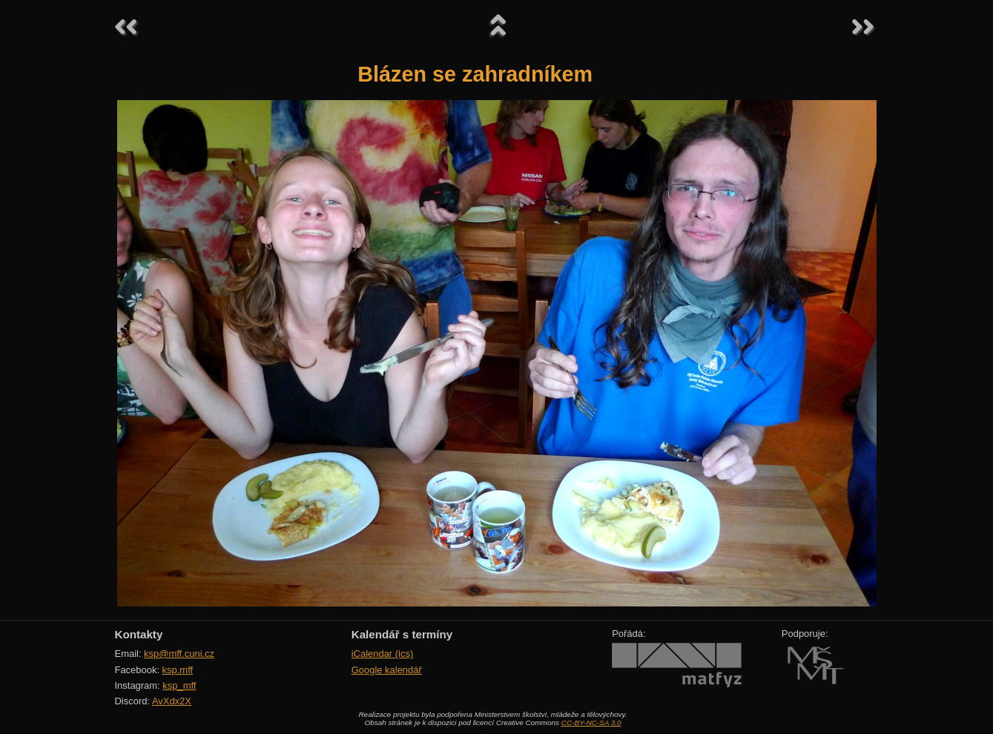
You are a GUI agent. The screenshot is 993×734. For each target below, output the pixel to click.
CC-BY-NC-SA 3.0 (591, 722)
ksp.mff (178, 669)
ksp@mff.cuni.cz (179, 653)
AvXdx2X (171, 701)
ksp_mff (179, 685)
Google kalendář (387, 669)
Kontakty (139, 634)
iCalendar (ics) (383, 653)
